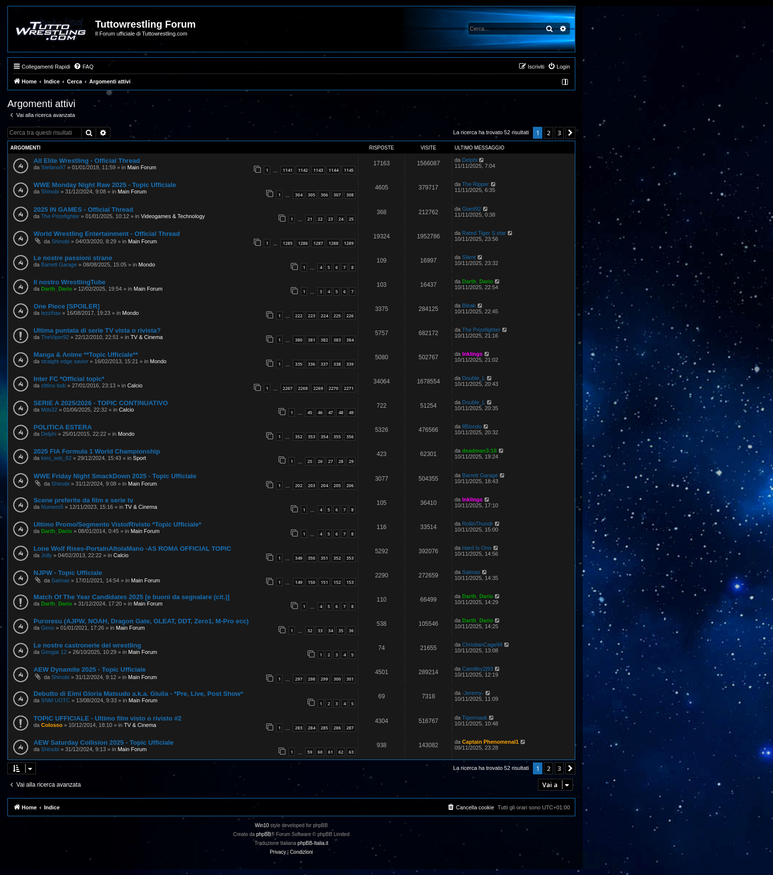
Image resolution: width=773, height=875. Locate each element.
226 (349, 315)
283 (298, 727)
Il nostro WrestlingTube (69, 282)
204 (324, 485)
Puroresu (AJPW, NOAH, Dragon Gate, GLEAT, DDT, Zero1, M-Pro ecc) (141, 621)
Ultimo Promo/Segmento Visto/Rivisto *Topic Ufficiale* (117, 524)
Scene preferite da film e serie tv (83, 500)
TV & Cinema (147, 337)
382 (324, 340)
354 (324, 436)
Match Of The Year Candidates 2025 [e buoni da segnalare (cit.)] (132, 597)
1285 (287, 243)
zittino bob (53, 385)
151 (324, 582)
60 (319, 752)
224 (324, 315)
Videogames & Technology (173, 216)
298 (311, 679)
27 (330, 461)
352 (298, 436)
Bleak (469, 305)
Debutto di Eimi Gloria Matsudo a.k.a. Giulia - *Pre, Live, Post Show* (138, 693)
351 (324, 558)
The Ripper (475, 184)
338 (337, 364)
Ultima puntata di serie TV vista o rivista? (97, 330)
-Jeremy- (472, 693)
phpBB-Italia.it (313, 843)
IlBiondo (472, 426)
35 (340, 630)
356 (349, 436)
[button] (570, 133)
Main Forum (141, 167)
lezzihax (51, 313)
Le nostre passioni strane (73, 258)
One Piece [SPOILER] (67, 306)
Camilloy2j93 (477, 669)
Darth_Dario (56, 289)
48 (340, 412)
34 (330, 630)
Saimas (60, 580)
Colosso (51, 725)
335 (298, 364)
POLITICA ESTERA (63, 427)
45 (309, 412)
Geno (47, 628)
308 (349, 194)
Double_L (473, 378)
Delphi (469, 160)
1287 (318, 243)
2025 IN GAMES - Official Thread (83, 209)
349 (298, 558)
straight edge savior (64, 361)
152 (337, 582)
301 (349, 679)
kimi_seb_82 (56, 458)
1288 (333, 243)
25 (351, 219)
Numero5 (52, 507)
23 (330, 219)
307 (337, 194)
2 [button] (548, 132)
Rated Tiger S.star (484, 233)
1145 (348, 170)
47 (330, 412)
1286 (303, 243)
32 (309, 630)
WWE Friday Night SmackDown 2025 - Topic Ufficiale (115, 476)
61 (330, 752)
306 (324, 194)
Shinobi (50, 191)
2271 (348, 388)
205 (337, 485)
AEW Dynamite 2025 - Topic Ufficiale (90, 669)
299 (324, 679)
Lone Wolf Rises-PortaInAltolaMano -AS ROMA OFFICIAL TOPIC (132, 548)
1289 (348, 243)
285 (324, 727)
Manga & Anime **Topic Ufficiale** (86, 354)
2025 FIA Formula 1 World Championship (97, 451)
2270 (333, 388)
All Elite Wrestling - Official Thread (87, 160)
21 (309, 219)
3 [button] (559, 132)
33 (319, 630)
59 (309, 752)
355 (337, 436)
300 (337, 679)
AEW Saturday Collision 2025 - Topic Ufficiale (104, 742)
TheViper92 (55, 337)
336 (311, 364)
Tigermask (474, 718)
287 (349, 727)
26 (319, 461)
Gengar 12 (54, 652)
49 (351, 412)
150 (311, 582)
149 (298, 582)
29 (351, 461)
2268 (303, 388)
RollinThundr (477, 524)
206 (349, 485)
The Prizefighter (60, 216)
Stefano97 (53, 167)
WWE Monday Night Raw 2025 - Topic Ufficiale (105, 185)
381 (311, 340)
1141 (287, 170)
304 (298, 194)
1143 (318, 170)
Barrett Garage (59, 264)
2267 (287, 388)
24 (340, 219)
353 (311, 436)
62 (340, 752)
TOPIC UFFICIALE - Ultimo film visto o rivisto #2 (107, 718)
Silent (469, 257)
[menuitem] (83, 67)
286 (337, 727)
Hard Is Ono (476, 548)
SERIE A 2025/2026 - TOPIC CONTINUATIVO (101, 403)
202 (298, 485)
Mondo (147, 264)
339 (349, 364)
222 (298, 315)
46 (319, 412)
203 (311, 485)
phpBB (263, 834)
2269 (318, 388)
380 (298, 340)
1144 (333, 170)
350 (311, 558)
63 (351, 752)
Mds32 (49, 410)
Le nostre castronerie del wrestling (87, 645)
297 (298, 679)
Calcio (134, 385)
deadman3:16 (479, 451)
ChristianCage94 (482, 644)
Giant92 (471, 209)
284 (311, 727)
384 (349, 340)
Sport (139, 458)
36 (351, 630)
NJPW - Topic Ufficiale (68, 572)
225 (337, 315)
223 (311, 315)
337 (324, 364)
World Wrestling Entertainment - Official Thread (107, 233)
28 (340, 461)
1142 (303, 170)
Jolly (46, 555)
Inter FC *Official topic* (69, 378)
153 (349, 582)
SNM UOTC (55, 700)
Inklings (472, 354)
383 (337, 340)
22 (319, 219)
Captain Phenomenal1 (490, 742)
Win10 (262, 825)
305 (311, 194)
